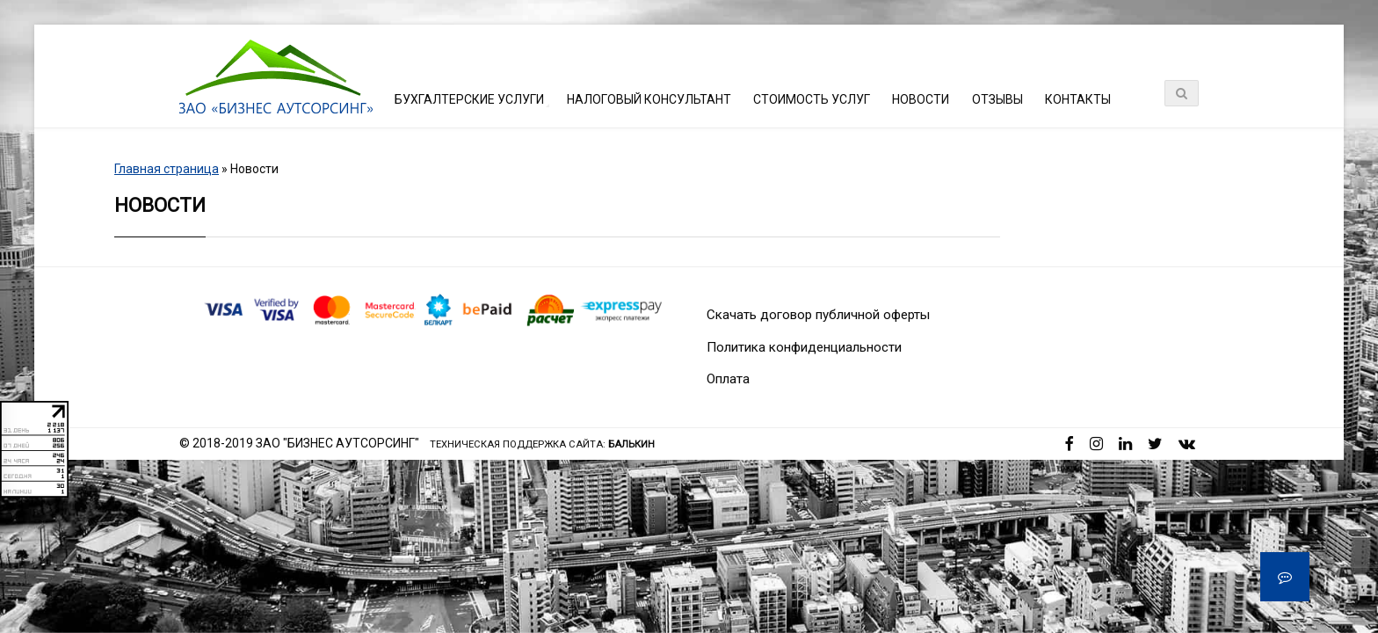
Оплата (728, 379)
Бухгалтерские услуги (469, 99)
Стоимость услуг (811, 99)
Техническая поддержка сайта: (542, 444)
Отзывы (997, 99)
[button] (1284, 576)
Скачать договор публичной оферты (818, 315)
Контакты (1078, 99)
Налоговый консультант (649, 99)
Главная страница (166, 169)
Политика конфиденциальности (804, 347)
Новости (920, 99)
